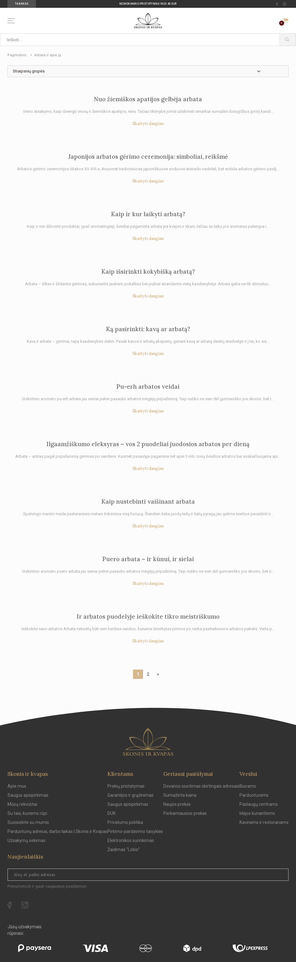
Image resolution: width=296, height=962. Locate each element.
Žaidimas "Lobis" (123, 849)
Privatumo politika (125, 822)
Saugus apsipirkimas (27, 795)
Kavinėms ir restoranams (264, 822)
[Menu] (12, 21)
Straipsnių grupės (29, 71)
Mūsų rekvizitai (22, 804)
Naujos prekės (177, 804)
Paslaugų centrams (258, 804)
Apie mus (16, 786)
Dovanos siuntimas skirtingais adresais (201, 786)
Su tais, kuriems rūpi (27, 813)
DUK (111, 813)
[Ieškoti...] (139, 39)
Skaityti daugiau (148, 123)
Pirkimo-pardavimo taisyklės (135, 831)
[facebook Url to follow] (277, 4)
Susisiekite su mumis (28, 822)
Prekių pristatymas (126, 786)
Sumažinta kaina (179, 795)
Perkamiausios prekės (185, 813)
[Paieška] (287, 39)
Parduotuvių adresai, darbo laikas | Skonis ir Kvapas (57, 831)
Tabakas (21, 3)
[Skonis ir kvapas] (148, 20)
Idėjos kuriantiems (257, 813)
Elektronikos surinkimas (130, 840)
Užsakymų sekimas (26, 840)
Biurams (247, 786)
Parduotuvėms (254, 795)
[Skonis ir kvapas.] (148, 742)
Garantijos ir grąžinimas (130, 795)
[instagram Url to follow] (284, 4)
